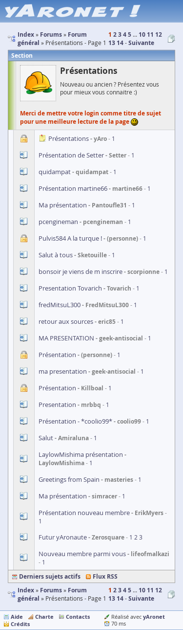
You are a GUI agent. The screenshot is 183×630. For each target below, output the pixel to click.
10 (142, 34)
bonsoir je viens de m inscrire (80, 271)
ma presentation (63, 371)
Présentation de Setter (71, 155)
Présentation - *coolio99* (75, 421)
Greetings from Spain (69, 479)
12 (158, 34)
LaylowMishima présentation (81, 454)
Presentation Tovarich (70, 288)
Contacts (78, 616)
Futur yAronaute (63, 537)
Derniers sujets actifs (50, 576)
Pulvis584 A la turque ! (70, 238)
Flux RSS (105, 576)
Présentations (68, 138)
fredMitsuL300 (60, 304)
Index (26, 590)
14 (120, 43)
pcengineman (58, 221)
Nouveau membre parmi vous (82, 553)
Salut (46, 437)
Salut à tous (56, 254)
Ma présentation (63, 205)
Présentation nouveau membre (84, 512)
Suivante (141, 43)
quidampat (55, 171)
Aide (17, 616)
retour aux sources (66, 321)
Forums (51, 590)
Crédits (20, 624)
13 (111, 43)
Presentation (57, 404)
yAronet (154, 616)
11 (150, 34)
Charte (44, 616)
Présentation (57, 354)
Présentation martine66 (73, 188)
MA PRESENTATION (66, 338)
